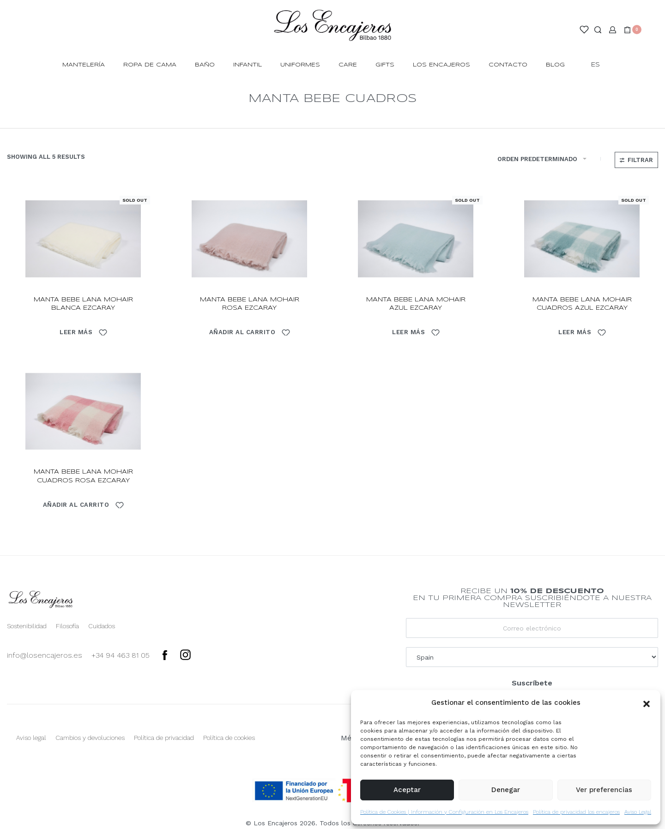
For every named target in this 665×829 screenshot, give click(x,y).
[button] (646, 703)
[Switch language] (599, 65)
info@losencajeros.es (44, 655)
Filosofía (67, 626)
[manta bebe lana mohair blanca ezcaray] (83, 238)
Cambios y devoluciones (90, 737)
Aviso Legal (637, 812)
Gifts (384, 64)
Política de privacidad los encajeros (576, 812)
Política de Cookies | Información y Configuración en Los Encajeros (444, 812)
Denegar (505, 790)
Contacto (508, 64)
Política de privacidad (164, 737)
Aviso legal (31, 737)
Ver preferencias (604, 790)
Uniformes (300, 64)
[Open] (584, 29)
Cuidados (101, 626)
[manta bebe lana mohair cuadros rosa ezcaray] (83, 411)
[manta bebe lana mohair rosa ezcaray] (249, 238)
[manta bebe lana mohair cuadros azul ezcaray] (582, 238)
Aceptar (407, 790)
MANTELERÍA (83, 64)
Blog (555, 64)
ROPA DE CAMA (149, 64)
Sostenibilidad (27, 626)
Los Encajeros (441, 64)
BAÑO (205, 64)
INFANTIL (247, 64)
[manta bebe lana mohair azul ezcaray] (415, 238)
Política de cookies (229, 737)
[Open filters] (636, 160)
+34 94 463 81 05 (120, 655)
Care (348, 64)
